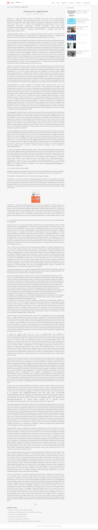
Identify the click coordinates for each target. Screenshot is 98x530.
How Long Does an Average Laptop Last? (17, 518)
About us (78, 3)
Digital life (63, 3)
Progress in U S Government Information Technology (20, 511)
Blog (58, 3)
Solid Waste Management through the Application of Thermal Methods (24, 523)
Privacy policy (86, 3)
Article (12, 7)
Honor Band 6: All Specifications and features (18, 520)
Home (53, 3)
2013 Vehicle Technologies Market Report (17, 516)
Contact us (71, 3)
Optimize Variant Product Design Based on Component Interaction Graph (25, 514)
